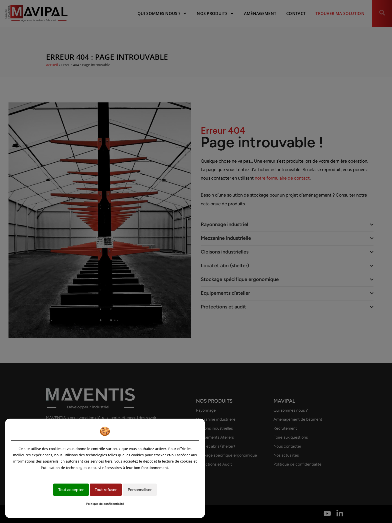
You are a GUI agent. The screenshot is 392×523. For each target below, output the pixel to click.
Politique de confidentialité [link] (105, 504)
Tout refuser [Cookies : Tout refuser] (106, 489)
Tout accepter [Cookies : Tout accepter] (71, 489)
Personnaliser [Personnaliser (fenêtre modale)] (140, 489)
